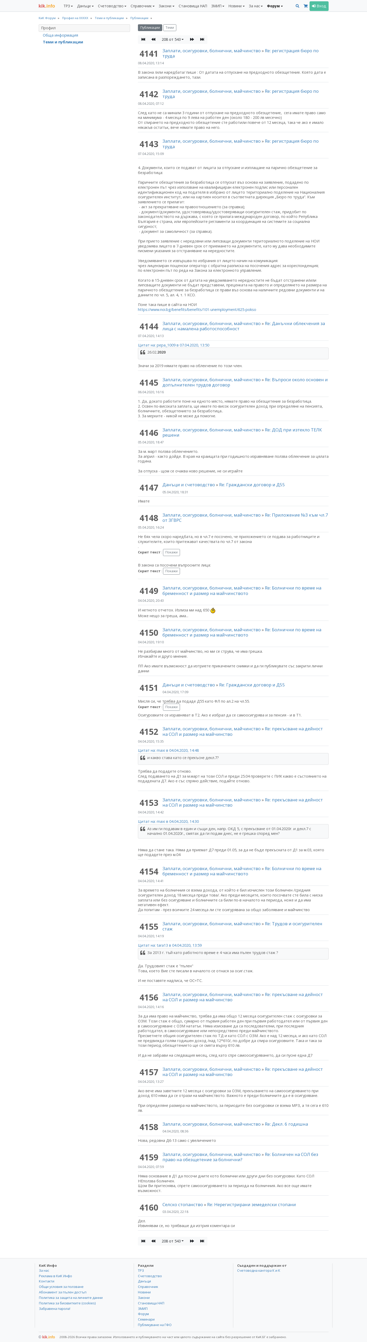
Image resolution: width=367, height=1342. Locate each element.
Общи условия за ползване (61, 1286)
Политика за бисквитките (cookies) (67, 1303)
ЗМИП (143, 1308)
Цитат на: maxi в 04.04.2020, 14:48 (168, 750)
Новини (144, 1292)
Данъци (144, 1281)
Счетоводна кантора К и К (258, 1270)
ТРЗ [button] (66, 5)
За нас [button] (254, 5)
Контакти (46, 1281)
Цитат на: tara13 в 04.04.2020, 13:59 (170, 945)
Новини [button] (235, 5)
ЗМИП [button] (216, 5)
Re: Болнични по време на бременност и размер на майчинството (241, 590)
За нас (44, 1270)
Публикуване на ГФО (155, 1324)
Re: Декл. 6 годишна (286, 1124)
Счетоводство (150, 1276)
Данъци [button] (84, 5)
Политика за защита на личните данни (71, 1297)
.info (47, 6)
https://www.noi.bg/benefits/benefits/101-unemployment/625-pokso (197, 309)
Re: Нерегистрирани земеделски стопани (251, 1204)
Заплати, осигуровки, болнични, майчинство (212, 51)
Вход (319, 5)
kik (47, 1337)
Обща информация (60, 35)
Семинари (146, 1319)
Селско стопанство (182, 1204)
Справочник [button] (141, 5)
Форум (143, 1313)
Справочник (148, 1286)
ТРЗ (141, 1270)
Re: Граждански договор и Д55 (252, 485)
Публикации (150, 27)
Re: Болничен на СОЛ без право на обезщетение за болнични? (240, 1156)
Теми (170, 27)
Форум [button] (273, 5)
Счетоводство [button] (111, 5)
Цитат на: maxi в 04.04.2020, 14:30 (168, 821)
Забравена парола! (54, 1308)
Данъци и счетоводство (188, 485)
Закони (144, 1297)
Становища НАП (193, 5)
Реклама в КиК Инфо (55, 1276)
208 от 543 (171, 39)
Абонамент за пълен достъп (62, 1292)
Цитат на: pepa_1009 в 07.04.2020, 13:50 (173, 345)
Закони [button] (165, 5)
